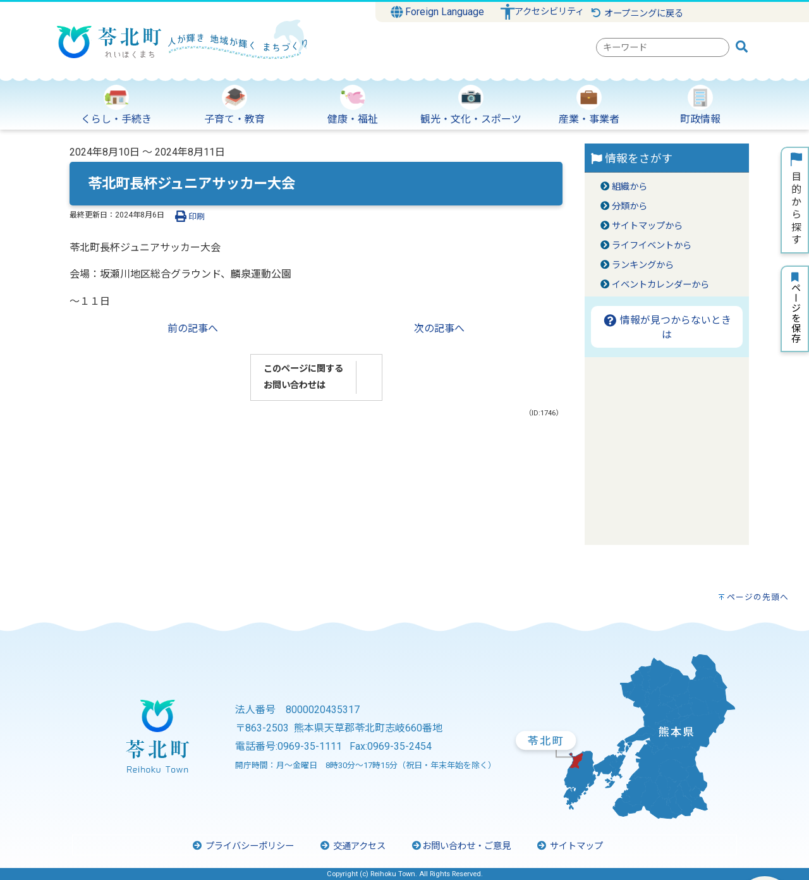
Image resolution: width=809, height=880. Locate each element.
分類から (629, 206)
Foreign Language (438, 12)
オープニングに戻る (636, 13)
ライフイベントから (651, 245)
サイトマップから (647, 226)
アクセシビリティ (549, 11)
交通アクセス (352, 846)
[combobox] (663, 47)
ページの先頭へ (758, 597)
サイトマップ (569, 846)
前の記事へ (192, 328)
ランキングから (643, 265)
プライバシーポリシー (243, 846)
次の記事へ (439, 328)
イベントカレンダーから (660, 284)
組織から (629, 186)
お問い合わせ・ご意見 (461, 846)
